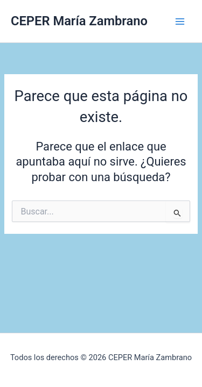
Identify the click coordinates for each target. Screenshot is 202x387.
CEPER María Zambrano (79, 20)
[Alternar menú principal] (180, 21)
